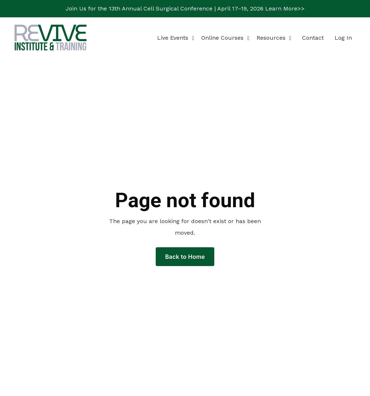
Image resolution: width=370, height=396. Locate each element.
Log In (343, 37)
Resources (274, 37)
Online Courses (225, 37)
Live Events (175, 37)
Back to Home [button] (185, 256)
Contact (313, 37)
